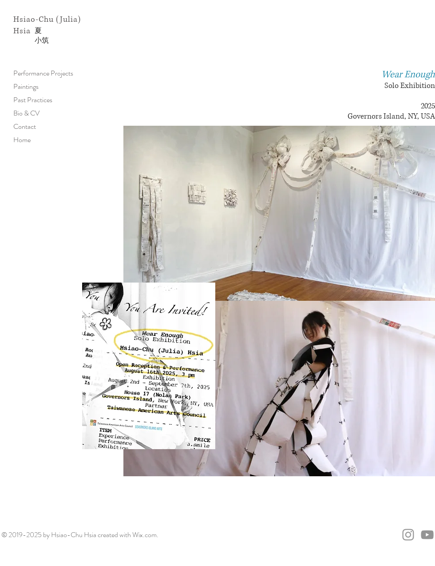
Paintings (26, 86)
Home (22, 140)
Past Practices (32, 100)
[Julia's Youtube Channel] (427, 534)
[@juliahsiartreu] (408, 534)
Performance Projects (43, 73)
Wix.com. (145, 535)
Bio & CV (26, 113)
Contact (24, 126)
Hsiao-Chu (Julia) (47, 19)
